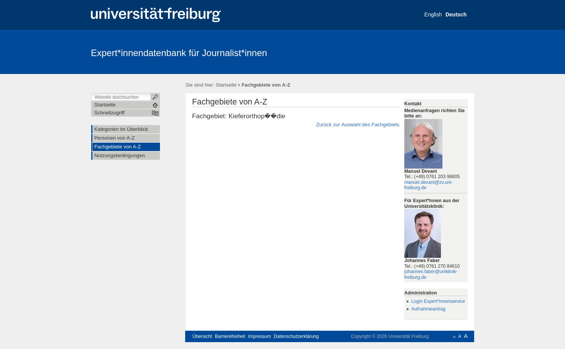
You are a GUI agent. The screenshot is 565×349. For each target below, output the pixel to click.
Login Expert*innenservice (438, 301)
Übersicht (202, 336)
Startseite (226, 85)
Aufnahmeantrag (428, 309)
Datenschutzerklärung (296, 336)
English (433, 14)
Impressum (259, 336)
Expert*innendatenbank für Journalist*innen (179, 53)
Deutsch (456, 14)
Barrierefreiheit (230, 336)
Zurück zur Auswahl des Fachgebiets (357, 124)
